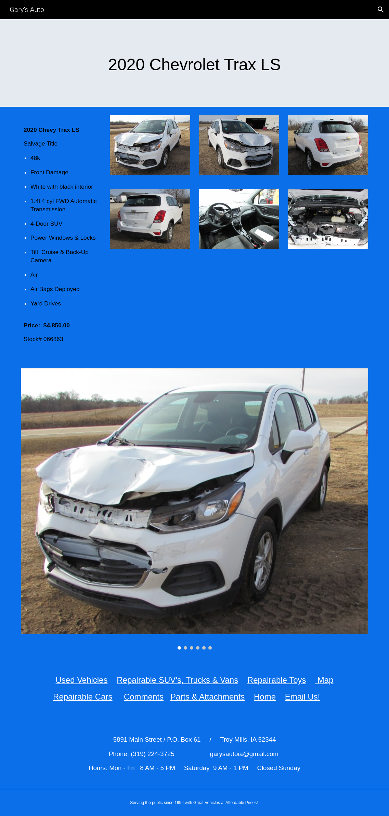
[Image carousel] (194, 509)
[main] (194, 63)
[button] (381, 9)
